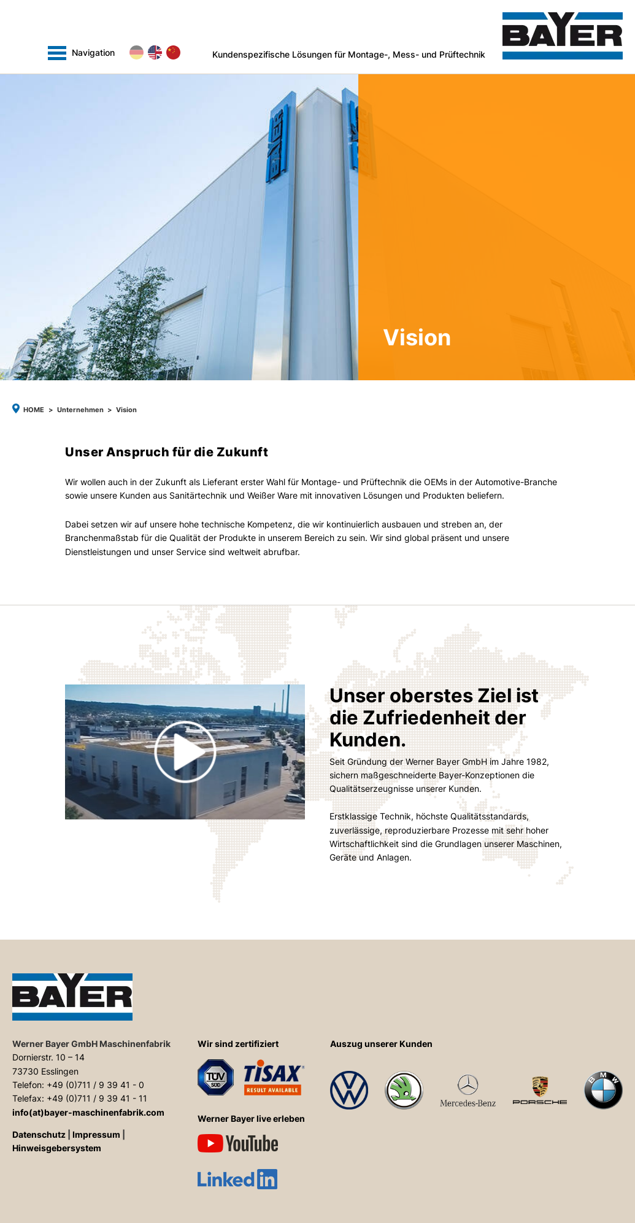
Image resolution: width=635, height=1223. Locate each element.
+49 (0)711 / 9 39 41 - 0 (95, 1085)
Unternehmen (80, 409)
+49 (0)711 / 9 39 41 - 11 (97, 1098)
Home (33, 409)
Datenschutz (39, 1135)
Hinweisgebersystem (56, 1148)
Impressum (96, 1135)
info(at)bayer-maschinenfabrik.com (88, 1113)
